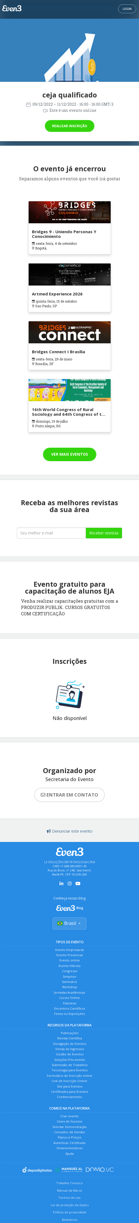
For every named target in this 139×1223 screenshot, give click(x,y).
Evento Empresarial (69, 950)
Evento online (69, 960)
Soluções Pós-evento (69, 1060)
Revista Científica (69, 1038)
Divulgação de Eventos (69, 1044)
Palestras (69, 1003)
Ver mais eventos (69, 454)
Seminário (69, 982)
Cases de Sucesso (69, 1121)
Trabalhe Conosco (69, 1183)
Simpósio (69, 976)
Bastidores (69, 1219)
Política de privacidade (69, 1212)
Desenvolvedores (70, 1148)
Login (127, 9)
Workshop (69, 987)
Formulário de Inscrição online (69, 1075)
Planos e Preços (69, 1137)
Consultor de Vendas (69, 1132)
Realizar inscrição (69, 126)
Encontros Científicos (69, 1008)
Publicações (69, 1033)
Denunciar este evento (69, 831)
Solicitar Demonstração (69, 1127)
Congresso (69, 971)
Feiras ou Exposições (69, 1014)
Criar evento (69, 1116)
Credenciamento (69, 1097)
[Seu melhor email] (51, 533)
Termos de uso (69, 1197)
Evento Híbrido (70, 966)
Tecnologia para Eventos (69, 1070)
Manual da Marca (69, 1190)
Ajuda (70, 1153)
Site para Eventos (69, 1086)
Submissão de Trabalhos (70, 1065)
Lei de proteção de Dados (70, 1205)
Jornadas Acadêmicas (69, 992)
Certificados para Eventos (69, 1091)
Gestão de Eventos (69, 1054)
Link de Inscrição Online (69, 1081)
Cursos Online (69, 998)
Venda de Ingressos (69, 1049)
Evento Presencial (69, 955)
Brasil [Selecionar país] (69, 923)
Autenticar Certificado (69, 1143)
